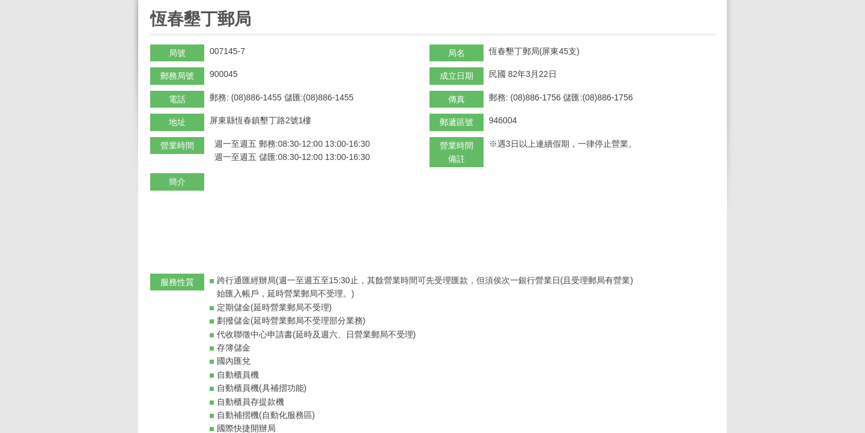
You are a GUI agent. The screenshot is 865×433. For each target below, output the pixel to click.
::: (154, 5)
